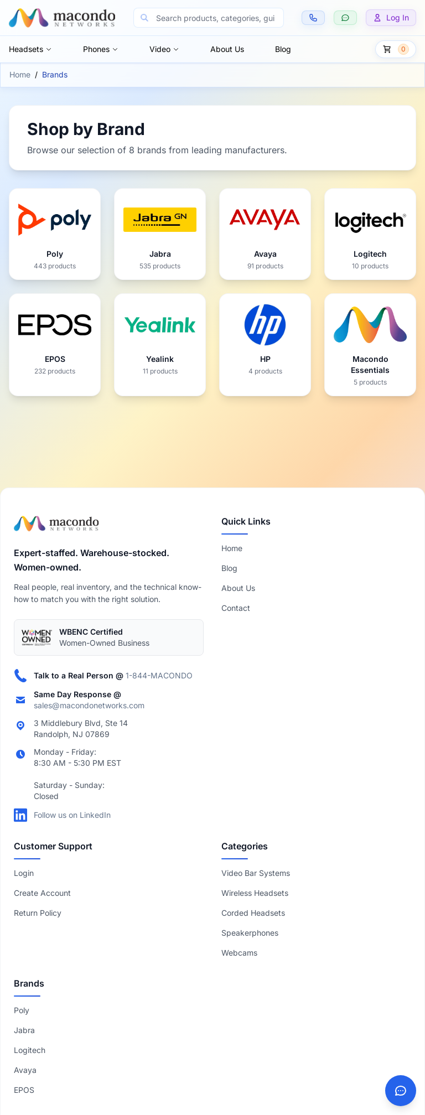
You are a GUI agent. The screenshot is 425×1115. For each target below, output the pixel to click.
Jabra (24, 1030)
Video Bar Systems (255, 873)
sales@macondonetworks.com (89, 705)
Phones (100, 49)
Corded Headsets (253, 912)
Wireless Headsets (254, 893)
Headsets (30, 49)
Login (24, 873)
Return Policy (37, 912)
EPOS (24, 1090)
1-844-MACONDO (159, 675)
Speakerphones (249, 932)
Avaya (25, 1070)
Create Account (42, 893)
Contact (235, 608)
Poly (21, 1010)
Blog (283, 49)
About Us (227, 49)
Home (19, 74)
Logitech (29, 1050)
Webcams (239, 952)
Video (164, 49)
